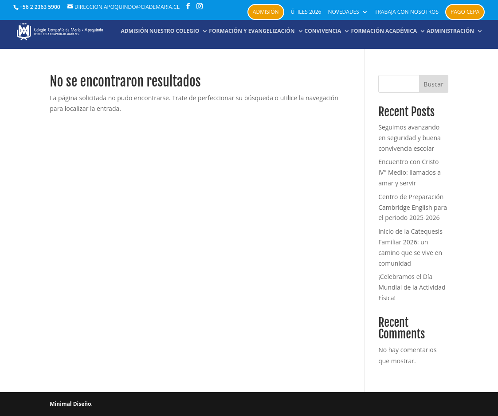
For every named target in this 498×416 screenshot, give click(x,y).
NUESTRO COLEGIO (174, 31)
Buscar (433, 84)
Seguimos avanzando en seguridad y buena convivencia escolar (409, 138)
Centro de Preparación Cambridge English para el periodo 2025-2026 (412, 207)
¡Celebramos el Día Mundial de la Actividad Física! (411, 287)
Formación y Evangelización (251, 31)
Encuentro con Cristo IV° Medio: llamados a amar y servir (409, 172)
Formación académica (384, 31)
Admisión (266, 12)
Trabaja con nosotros (407, 12)
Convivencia (323, 31)
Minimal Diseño (70, 404)
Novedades (343, 12)
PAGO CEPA (465, 12)
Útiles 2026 (306, 12)
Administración (450, 31)
